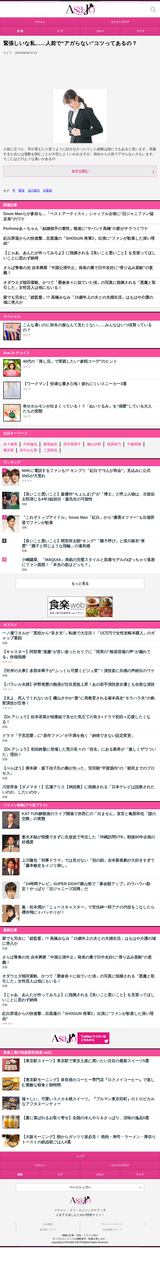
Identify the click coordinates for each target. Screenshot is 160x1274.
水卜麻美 (10, 444)
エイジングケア (120, 1165)
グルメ (100, 1174)
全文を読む (80, 171)
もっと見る (80, 583)
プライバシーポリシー (112, 1224)
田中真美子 (72, 444)
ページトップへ (80, 1187)
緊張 (21, 190)
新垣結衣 (50, 444)
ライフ (27, 335)
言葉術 (47, 190)
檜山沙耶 (94, 444)
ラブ (60, 1174)
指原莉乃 (114, 444)
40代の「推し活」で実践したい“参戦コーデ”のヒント (70, 361)
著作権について (48, 1229)
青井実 (8, 450)
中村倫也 (30, 444)
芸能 (20, 1174)
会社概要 (48, 1224)
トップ (80, 1156)
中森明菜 (134, 444)
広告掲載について (112, 1229)
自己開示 (34, 190)
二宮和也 (50, 450)
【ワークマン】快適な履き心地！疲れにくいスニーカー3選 (75, 384)
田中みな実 (28, 450)
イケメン (40, 1165)
